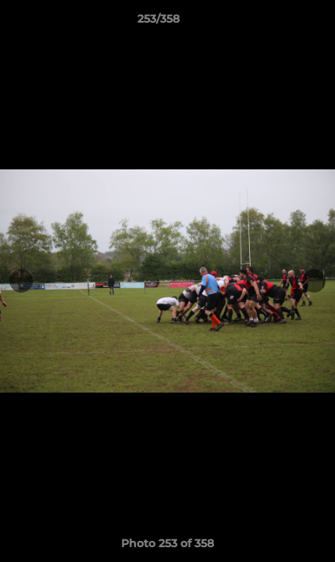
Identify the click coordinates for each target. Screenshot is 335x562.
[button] (278, 23)
